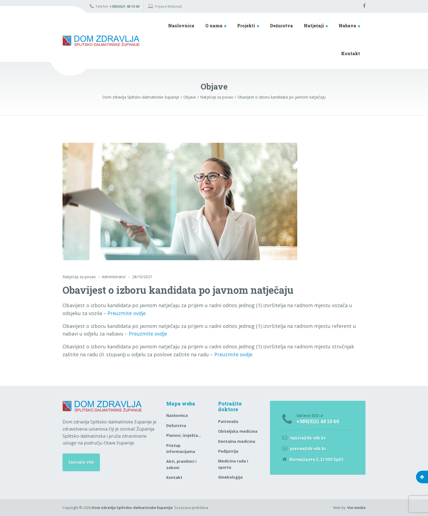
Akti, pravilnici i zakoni (181, 464)
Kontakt (350, 53)
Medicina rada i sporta (233, 464)
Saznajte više (81, 462)
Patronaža (228, 421)
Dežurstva (281, 25)
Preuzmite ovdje (127, 313)
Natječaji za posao (79, 276)
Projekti (246, 25)
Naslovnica (181, 25)
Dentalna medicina (236, 441)
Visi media (356, 507)
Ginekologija (230, 477)
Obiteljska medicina (237, 431)
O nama (213, 25)
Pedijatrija (228, 451)
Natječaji (314, 25)
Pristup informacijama (180, 448)
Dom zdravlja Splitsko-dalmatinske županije (132, 507)
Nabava (347, 25)
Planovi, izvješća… (183, 435)
